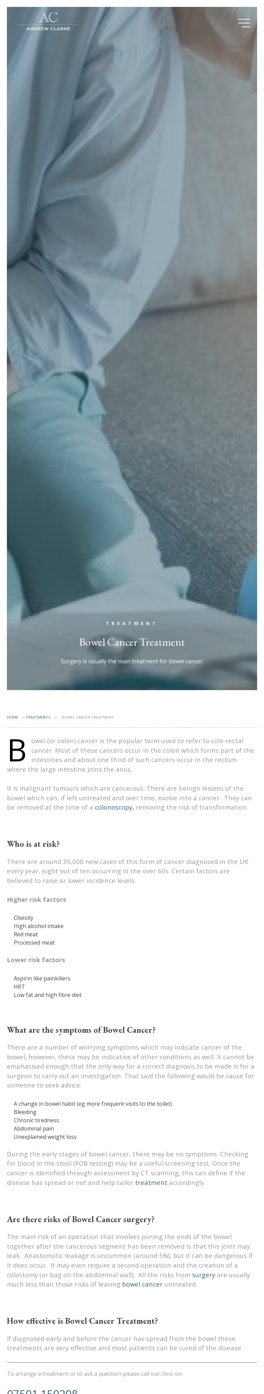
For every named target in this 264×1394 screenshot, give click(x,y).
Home (12, 717)
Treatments (38, 717)
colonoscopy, (115, 807)
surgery (203, 1274)
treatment (152, 1182)
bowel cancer (142, 1284)
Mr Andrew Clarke (48, 22)
